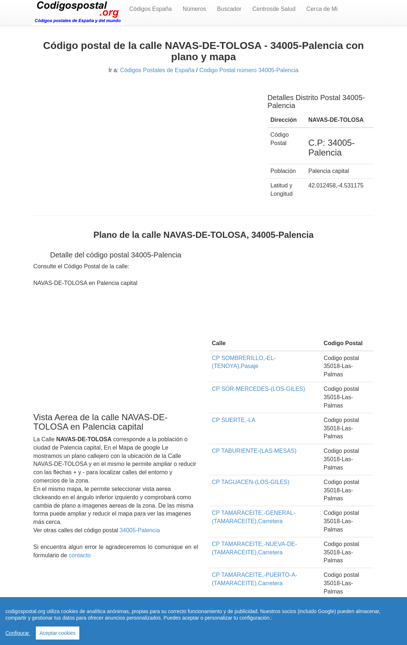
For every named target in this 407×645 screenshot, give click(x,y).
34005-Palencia (139, 530)
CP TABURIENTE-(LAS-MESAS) (254, 451)
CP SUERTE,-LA (233, 420)
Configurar (17, 633)
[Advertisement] (145, 137)
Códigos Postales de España (157, 70)
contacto (80, 555)
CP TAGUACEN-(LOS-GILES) (250, 482)
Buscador (229, 9)
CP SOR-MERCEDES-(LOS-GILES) (258, 389)
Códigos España (150, 9)
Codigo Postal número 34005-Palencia (248, 70)
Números (194, 9)
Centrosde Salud (273, 9)
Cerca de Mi (321, 9)
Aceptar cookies (57, 633)
